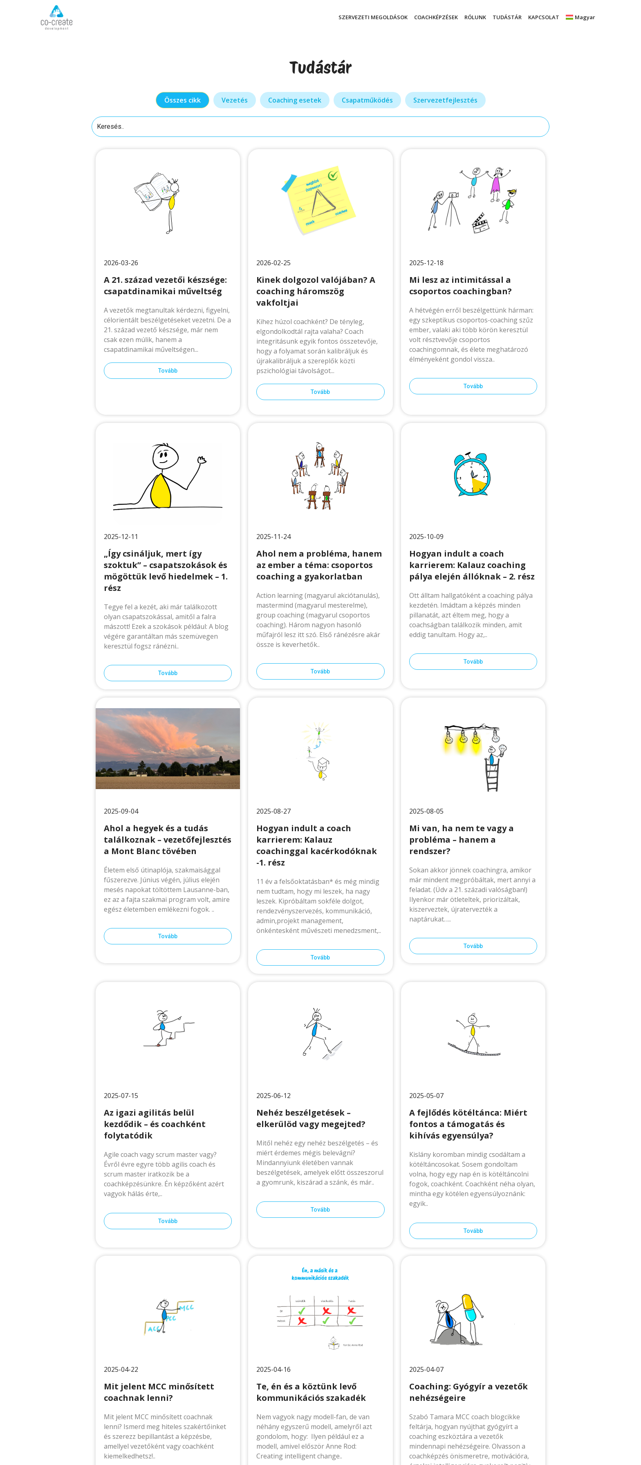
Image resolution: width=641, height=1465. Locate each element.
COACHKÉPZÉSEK (436, 17)
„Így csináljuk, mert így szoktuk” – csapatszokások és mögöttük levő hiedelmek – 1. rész (166, 570)
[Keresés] (320, 126)
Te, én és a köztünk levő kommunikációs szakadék (311, 1392)
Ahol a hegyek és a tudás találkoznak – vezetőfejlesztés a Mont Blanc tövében (167, 840)
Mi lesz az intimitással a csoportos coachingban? (461, 285)
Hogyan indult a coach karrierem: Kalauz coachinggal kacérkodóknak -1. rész (316, 845)
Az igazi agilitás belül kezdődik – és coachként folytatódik (155, 1124)
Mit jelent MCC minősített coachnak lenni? (159, 1392)
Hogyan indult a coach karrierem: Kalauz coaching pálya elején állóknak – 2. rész (472, 565)
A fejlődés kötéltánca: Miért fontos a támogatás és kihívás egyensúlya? (468, 1124)
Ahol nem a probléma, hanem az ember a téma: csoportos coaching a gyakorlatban (319, 565)
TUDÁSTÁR (507, 17)
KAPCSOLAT (543, 17)
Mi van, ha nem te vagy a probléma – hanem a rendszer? (461, 840)
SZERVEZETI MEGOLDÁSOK (373, 17)
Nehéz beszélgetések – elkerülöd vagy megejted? (310, 1118)
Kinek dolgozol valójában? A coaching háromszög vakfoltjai (315, 291)
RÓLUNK (475, 17)
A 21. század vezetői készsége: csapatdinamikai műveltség (165, 285)
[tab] (182, 100)
